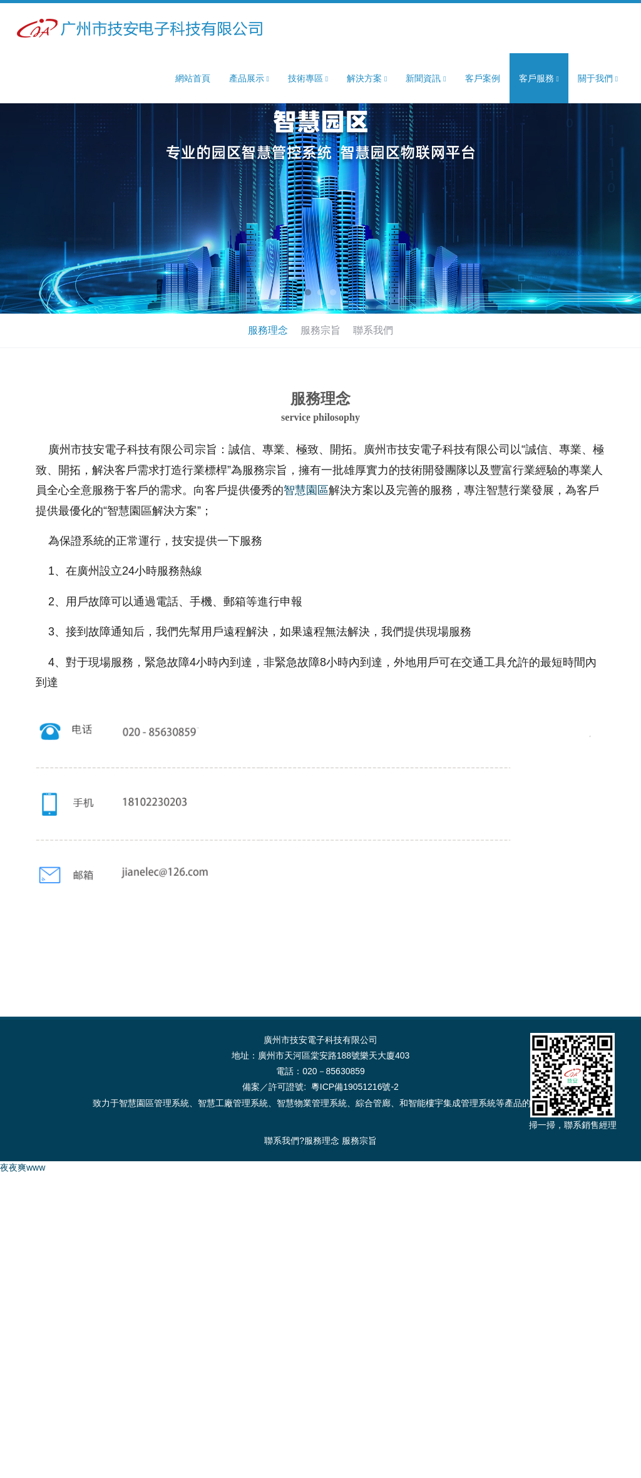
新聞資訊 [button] (426, 78)
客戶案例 (482, 78)
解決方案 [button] (367, 78)
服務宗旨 (320, 330)
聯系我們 (373, 330)
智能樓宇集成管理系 (447, 1103)
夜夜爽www (22, 1167)
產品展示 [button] (249, 78)
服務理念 (268, 330)
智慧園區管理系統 (154, 1103)
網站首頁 (192, 78)
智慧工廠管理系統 (233, 1103)
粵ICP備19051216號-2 (355, 1087)
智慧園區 (306, 490)
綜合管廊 (373, 1103)
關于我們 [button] (598, 78)
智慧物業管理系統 (312, 1103)
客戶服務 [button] (539, 78)
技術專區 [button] (308, 78)
